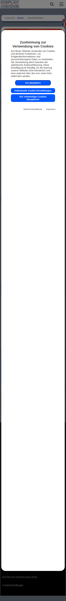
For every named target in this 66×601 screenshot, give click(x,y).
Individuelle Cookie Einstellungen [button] (33, 90)
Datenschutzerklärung (33, 109)
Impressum (51, 109)
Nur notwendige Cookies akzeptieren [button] (33, 98)
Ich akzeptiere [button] (33, 83)
